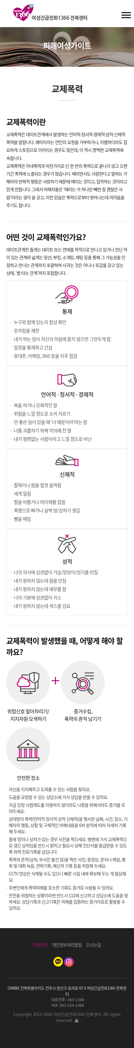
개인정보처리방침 (67, 945)
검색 (9, 12)
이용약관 (40, 945)
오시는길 (93, 945)
